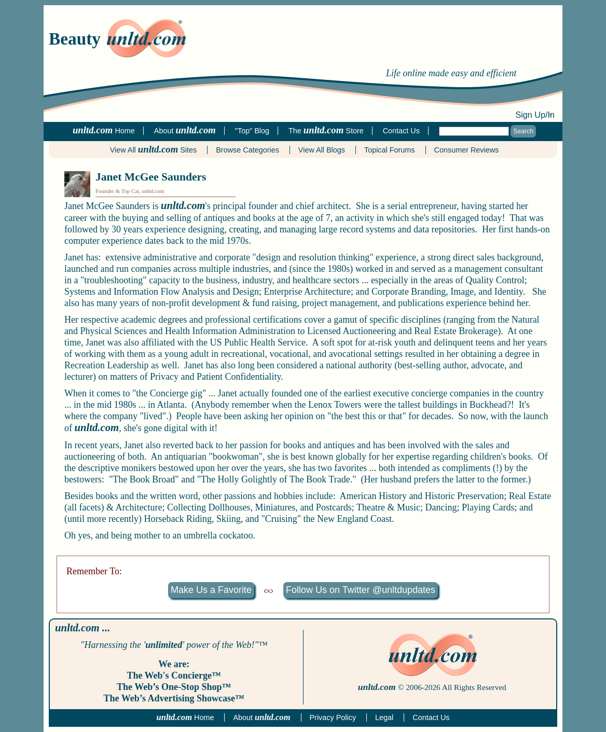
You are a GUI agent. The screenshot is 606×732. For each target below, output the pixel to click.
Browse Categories (247, 150)
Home (185, 717)
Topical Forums (389, 150)
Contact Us (430, 717)
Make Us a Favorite (211, 590)
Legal (384, 717)
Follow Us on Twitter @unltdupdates (360, 590)
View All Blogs (321, 150)
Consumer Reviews (466, 150)
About (261, 717)
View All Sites (153, 150)
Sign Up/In (535, 114)
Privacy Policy (333, 717)
